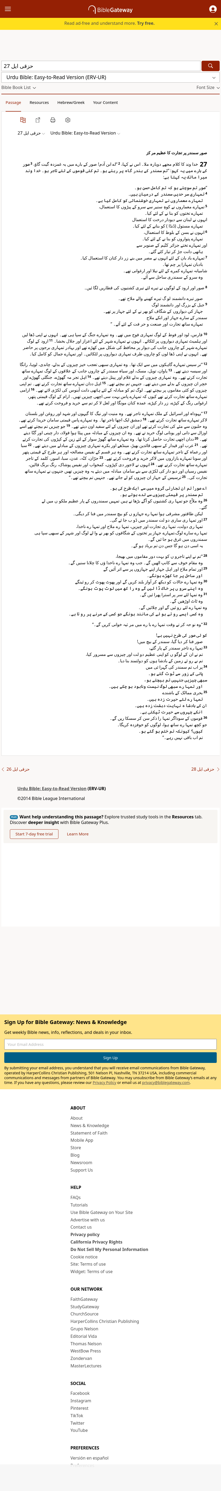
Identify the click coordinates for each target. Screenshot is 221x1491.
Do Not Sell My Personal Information (109, 1249)
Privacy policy (85, 1234)
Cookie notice (84, 1257)
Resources (39, 102)
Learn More (78, 833)
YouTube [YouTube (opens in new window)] (79, 1430)
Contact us (81, 1227)
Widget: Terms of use (91, 1271)
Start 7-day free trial (34, 833)
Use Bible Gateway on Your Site (101, 1212)
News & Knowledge (89, 1125)
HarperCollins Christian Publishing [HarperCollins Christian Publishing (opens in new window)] (104, 1321)
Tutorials (79, 1205)
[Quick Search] (100, 66)
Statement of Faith (89, 1133)
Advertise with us (87, 1220)
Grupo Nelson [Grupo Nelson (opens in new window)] (84, 1329)
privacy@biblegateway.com (166, 1082)
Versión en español (89, 1458)
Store (75, 1148)
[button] (213, 9)
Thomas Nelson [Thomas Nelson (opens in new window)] (86, 1344)
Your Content (105, 102)
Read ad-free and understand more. (109, 23)
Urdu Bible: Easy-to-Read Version (51, 788)
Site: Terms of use (88, 1264)
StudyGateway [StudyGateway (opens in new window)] (84, 1307)
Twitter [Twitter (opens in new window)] (77, 1423)
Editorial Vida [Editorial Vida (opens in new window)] (83, 1336)
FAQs (75, 1197)
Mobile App (81, 1140)
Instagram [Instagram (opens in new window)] (80, 1401)
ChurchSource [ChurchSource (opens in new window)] (84, 1314)
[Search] (211, 66)
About (76, 1118)
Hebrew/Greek (71, 102)
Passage (13, 102)
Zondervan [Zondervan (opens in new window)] (81, 1358)
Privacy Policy (104, 1082)
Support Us (81, 1170)
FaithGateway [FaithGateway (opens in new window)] (84, 1299)
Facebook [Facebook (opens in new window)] (80, 1393)
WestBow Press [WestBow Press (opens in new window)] (85, 1351)
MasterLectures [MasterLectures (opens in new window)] (85, 1366)
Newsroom (81, 1162)
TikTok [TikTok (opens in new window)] (76, 1416)
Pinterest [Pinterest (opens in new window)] (79, 1408)
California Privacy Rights (96, 1242)
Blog (75, 1155)
